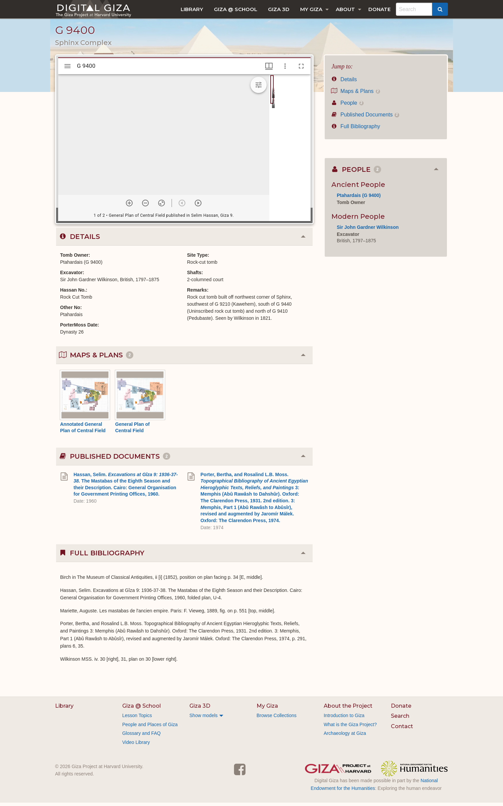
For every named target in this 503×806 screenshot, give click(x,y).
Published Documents (365, 118)
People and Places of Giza (150, 728)
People (347, 106)
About (345, 9)
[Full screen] (301, 69)
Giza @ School (235, 9)
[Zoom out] (145, 206)
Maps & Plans (355, 94)
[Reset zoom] (161, 206)
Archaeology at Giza (345, 736)
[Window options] (285, 69)
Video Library (136, 745)
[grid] (290, 151)
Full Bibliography (355, 130)
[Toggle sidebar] (67, 69)
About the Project (348, 709)
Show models (203, 718)
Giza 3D (278, 9)
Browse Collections (276, 718)
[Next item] (198, 206)
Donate (379, 9)
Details (344, 83)
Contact (402, 729)
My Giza (311, 9)
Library (192, 9)
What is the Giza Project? (350, 728)
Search (400, 719)
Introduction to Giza (344, 718)
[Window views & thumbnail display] (269, 69)
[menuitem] (192, 9)
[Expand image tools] (258, 88)
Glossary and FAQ (141, 736)
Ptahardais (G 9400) (359, 198)
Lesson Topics (137, 718)
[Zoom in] (129, 206)
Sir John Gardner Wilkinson (368, 230)
